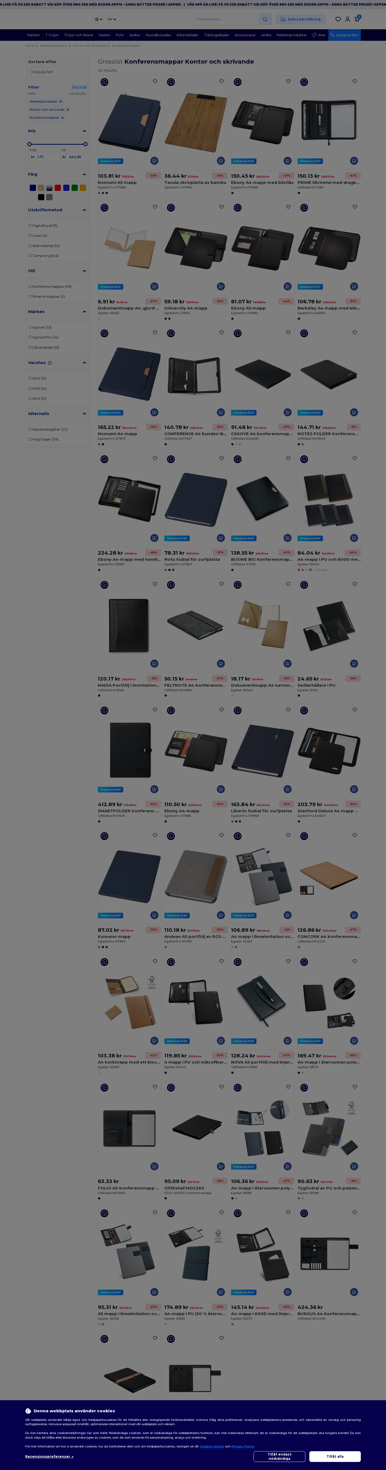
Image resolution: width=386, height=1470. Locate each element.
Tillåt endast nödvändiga (279, 1456)
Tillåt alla (335, 1456)
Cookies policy (212, 1446)
